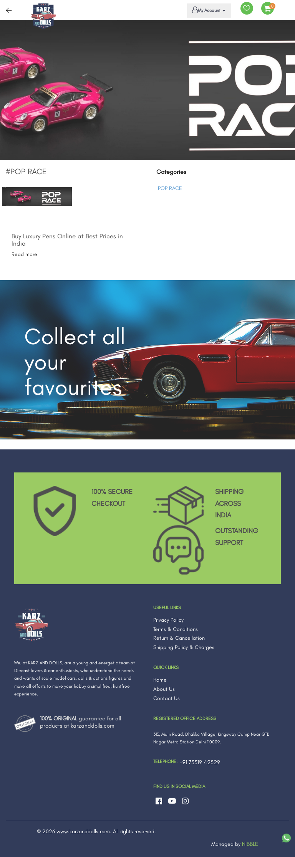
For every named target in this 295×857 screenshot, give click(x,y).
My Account (207, 10)
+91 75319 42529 (200, 762)
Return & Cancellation (179, 638)
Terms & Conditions (175, 629)
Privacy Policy (168, 620)
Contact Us (166, 698)
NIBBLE (250, 843)
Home (160, 680)
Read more (24, 254)
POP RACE (170, 188)
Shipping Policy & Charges (183, 647)
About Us (164, 689)
